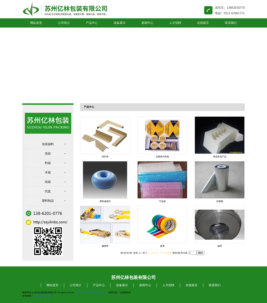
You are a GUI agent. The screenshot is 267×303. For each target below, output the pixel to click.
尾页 (169, 253)
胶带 (162, 246)
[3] (153, 253)
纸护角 (105, 156)
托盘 (55, 191)
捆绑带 (105, 246)
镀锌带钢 (47, 295)
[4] (156, 253)
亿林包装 (37, 295)
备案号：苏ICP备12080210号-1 (91, 292)
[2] (149, 253)
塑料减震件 (105, 201)
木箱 (55, 172)
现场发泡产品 (219, 156)
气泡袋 (162, 201)
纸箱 (55, 181)
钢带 (219, 246)
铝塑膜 (219, 201)
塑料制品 (54, 200)
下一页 (163, 253)
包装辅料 (54, 144)
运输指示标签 (162, 156)
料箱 (55, 163)
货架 (55, 153)
